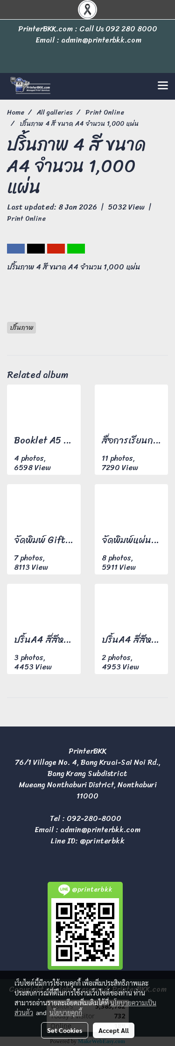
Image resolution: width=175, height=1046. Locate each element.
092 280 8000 (131, 29)
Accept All (113, 1030)
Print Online (26, 219)
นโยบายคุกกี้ (65, 1012)
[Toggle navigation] (163, 86)
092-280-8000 (94, 818)
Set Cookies (64, 1030)
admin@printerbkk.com (100, 829)
